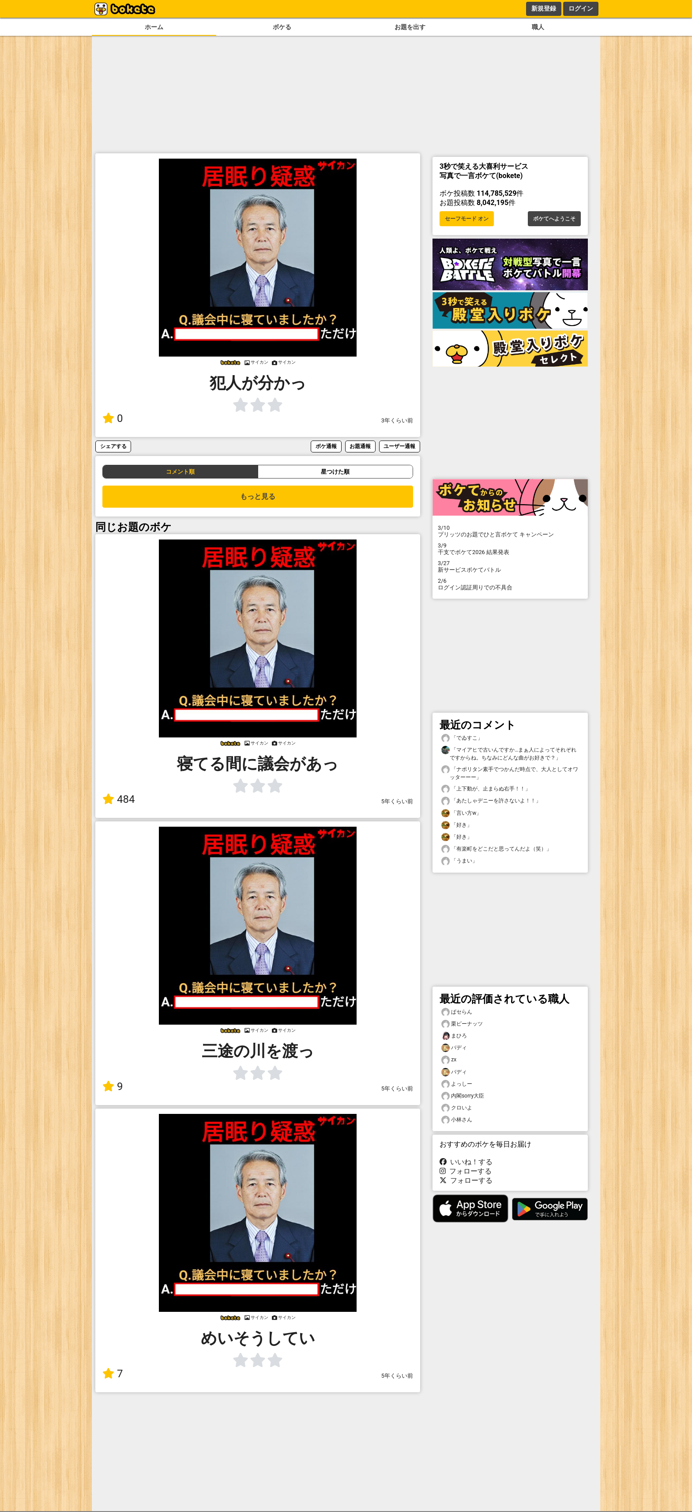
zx (448, 1060)
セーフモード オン (467, 219)
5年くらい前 (397, 801)
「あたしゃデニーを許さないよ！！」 (491, 801)
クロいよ (456, 1108)
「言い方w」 (461, 813)
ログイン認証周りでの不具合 (510, 584)
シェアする (113, 446)
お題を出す (410, 27)
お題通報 (360, 446)
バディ (454, 1048)
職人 (538, 27)
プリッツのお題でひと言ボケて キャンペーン (510, 531)
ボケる (282, 27)
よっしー (456, 1084)
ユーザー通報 (399, 446)
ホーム (154, 27)
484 (118, 799)
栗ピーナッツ (462, 1024)
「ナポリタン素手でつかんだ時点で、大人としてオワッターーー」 (509, 772)
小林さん (456, 1120)
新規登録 (543, 8)
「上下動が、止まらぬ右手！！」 (485, 789)
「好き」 (456, 825)
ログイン (580, 8)
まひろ (454, 1036)
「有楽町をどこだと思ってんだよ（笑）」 (496, 849)
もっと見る (257, 496)
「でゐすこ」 (462, 738)
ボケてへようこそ (554, 219)
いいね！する (466, 1162)
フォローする (466, 1171)
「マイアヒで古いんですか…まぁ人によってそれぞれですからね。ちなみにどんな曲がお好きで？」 (508, 753)
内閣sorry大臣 (462, 1096)
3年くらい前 (397, 420)
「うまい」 (459, 861)
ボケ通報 (326, 446)
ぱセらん (456, 1012)
